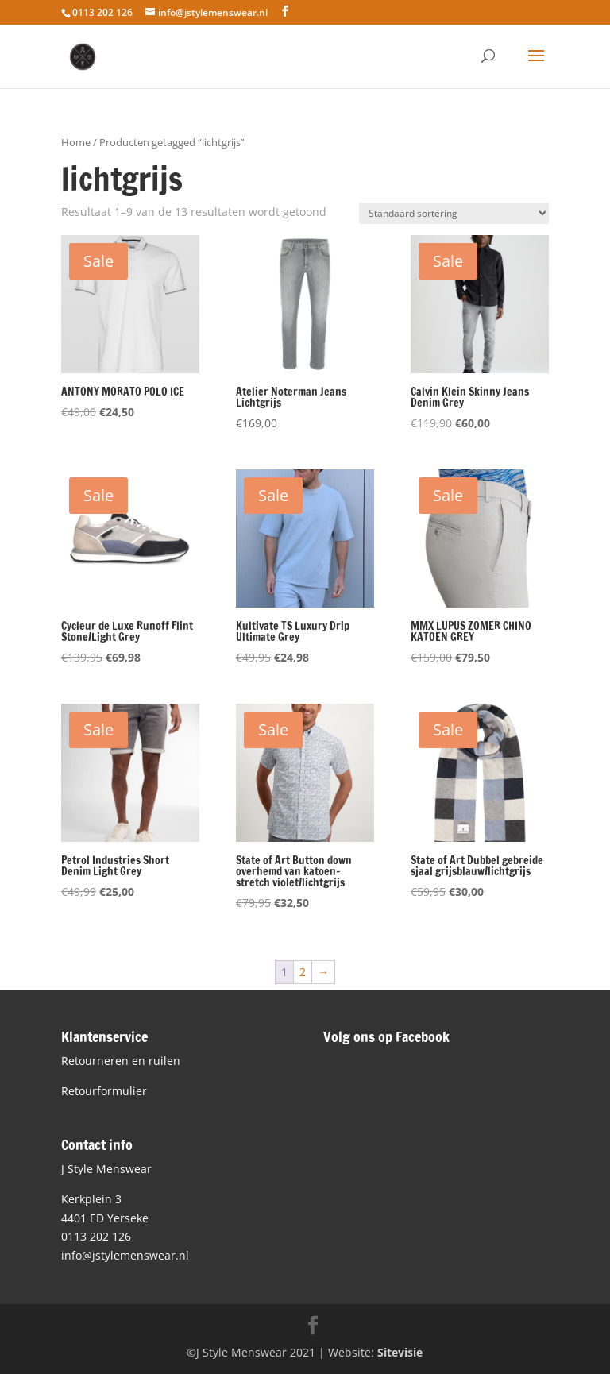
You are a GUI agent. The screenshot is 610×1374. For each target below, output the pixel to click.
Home (76, 142)
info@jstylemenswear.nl (125, 1255)
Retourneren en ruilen (120, 1060)
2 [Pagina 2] (302, 971)
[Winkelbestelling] (454, 213)
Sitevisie (400, 1352)
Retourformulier (104, 1090)
